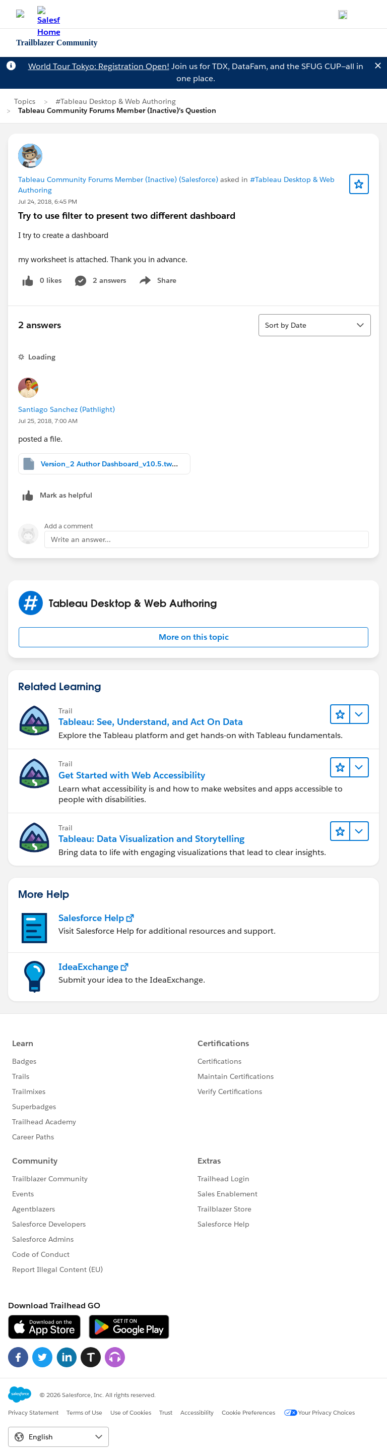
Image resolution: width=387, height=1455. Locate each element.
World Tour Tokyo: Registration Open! (98, 66)
